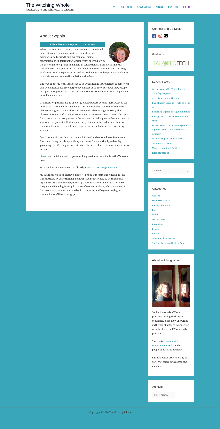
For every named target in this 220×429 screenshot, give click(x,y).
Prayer (155, 233)
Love (154, 214)
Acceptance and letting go (166, 98)
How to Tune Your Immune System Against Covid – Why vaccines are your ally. (170, 133)
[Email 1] (193, 7)
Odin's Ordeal (159, 223)
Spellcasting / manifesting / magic (170, 247)
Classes (44, 156)
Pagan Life (158, 228)
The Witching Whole (48, 5)
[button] (118, 7)
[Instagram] (188, 7)
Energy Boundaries (162, 209)
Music (155, 219)
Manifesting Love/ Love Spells (168, 143)
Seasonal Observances (164, 242)
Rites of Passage (160, 157)
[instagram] (161, 36)
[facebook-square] (155, 36)
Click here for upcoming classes (72, 44)
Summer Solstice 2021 (163, 147)
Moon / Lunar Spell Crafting (167, 152)
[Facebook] (184, 7)
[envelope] (167, 36)
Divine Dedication (161, 204)
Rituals (155, 238)
